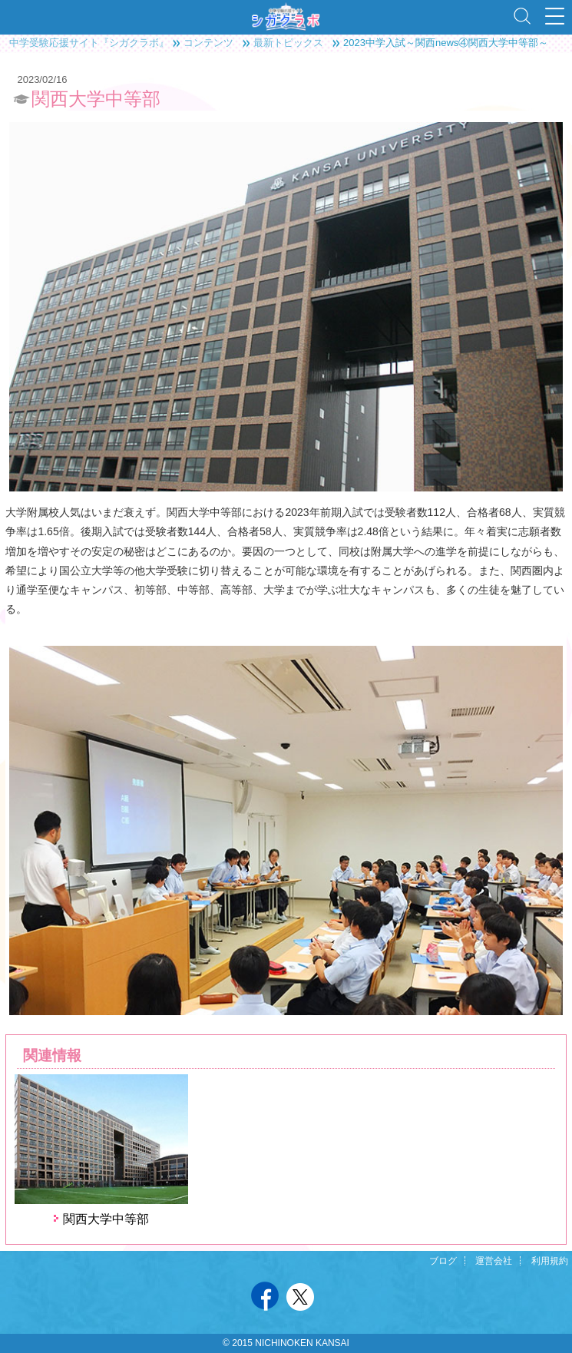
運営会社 (493, 1260)
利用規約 (549, 1260)
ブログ (443, 1260)
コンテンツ (208, 42)
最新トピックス (288, 42)
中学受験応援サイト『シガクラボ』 (89, 42)
